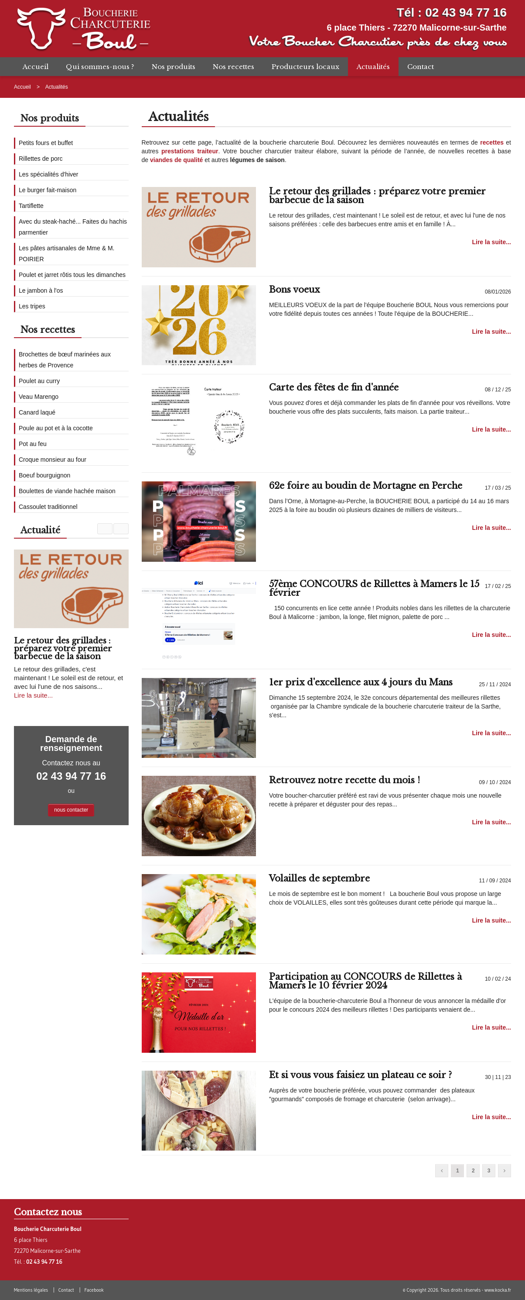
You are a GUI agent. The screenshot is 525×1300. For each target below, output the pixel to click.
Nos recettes (233, 66)
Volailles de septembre (319, 878)
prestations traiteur (189, 151)
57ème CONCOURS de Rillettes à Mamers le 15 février (374, 588)
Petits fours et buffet (46, 142)
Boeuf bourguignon (44, 475)
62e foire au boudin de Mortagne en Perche (365, 486)
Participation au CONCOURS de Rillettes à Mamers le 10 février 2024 (365, 981)
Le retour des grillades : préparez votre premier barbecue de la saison (377, 195)
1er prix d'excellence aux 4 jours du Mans (361, 682)
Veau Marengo (38, 396)
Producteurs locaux (305, 66)
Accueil (35, 66)
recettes (492, 142)
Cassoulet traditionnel (48, 506)
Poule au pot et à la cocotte (56, 428)
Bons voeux (294, 289)
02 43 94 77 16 (466, 12)
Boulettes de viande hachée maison (67, 491)
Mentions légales (31, 1290)
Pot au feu (33, 443)
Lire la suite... (491, 242)
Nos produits (173, 66)
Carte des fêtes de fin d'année (334, 387)
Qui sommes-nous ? (100, 66)
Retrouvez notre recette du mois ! (344, 780)
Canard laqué (37, 412)
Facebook (93, 1290)
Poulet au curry (39, 380)
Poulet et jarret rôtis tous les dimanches (72, 274)
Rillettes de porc (40, 158)
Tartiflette (31, 205)
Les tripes (32, 306)
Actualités (373, 66)
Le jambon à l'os (41, 290)
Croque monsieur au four (52, 459)
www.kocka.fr (497, 1290)
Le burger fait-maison (47, 190)
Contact (420, 66)
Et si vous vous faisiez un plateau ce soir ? (360, 1075)
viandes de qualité (176, 159)
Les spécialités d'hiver (48, 174)
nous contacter (71, 810)
